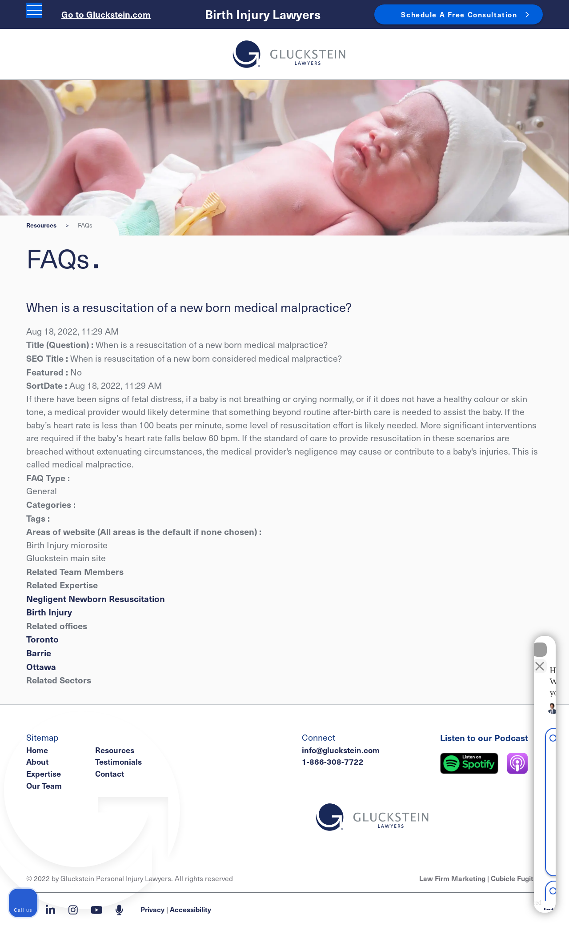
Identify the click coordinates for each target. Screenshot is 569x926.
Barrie (38, 653)
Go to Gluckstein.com (106, 14)
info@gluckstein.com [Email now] (341, 749)
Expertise (43, 773)
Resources (41, 225)
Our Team (44, 785)
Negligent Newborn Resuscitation (95, 598)
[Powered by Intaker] (491, 907)
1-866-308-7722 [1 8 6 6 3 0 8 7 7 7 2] (333, 761)
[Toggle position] (521, 651)
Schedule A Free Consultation (459, 14)
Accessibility (190, 909)
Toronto (42, 639)
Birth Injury (49, 612)
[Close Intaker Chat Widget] (540, 642)
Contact (109, 773)
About (37, 761)
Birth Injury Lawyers (263, 14)
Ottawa (41, 666)
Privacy (152, 909)
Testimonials (118, 761)
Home (37, 749)
